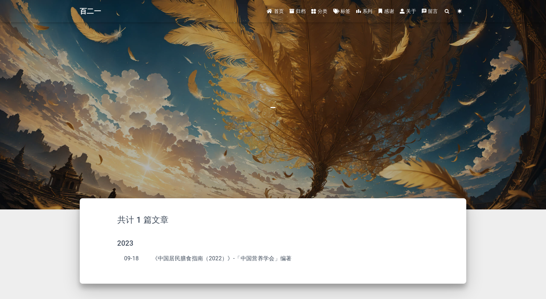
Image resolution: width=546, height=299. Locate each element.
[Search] (447, 11)
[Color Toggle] (459, 11)
